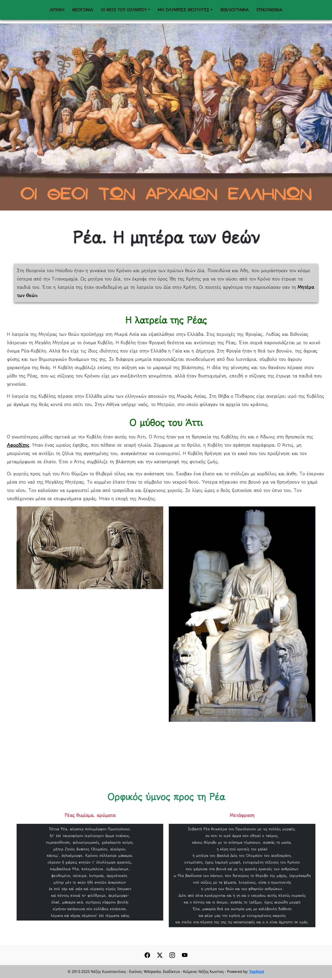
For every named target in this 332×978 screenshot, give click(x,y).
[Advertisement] (145, 754)
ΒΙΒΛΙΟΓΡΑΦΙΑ (234, 9)
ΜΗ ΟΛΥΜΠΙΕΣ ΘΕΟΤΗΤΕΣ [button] (183, 9)
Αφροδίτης (18, 445)
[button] (160, 955)
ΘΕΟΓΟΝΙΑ (82, 9)
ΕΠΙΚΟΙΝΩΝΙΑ (269, 9)
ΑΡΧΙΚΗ (57, 9)
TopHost (256, 971)
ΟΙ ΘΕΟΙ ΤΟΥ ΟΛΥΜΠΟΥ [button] (124, 9)
